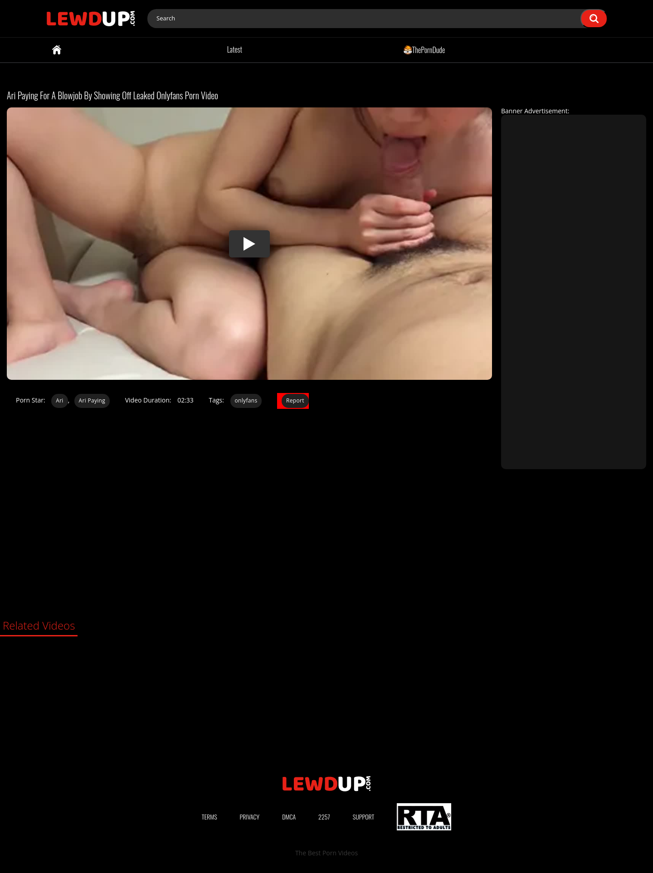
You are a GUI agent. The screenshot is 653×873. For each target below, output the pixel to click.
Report (295, 400)
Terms (209, 816)
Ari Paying (92, 400)
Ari (59, 400)
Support (364, 816)
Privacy (250, 816)
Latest (234, 49)
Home (56, 50)
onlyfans (246, 400)
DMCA (289, 816)
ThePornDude (424, 49)
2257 (324, 816)
